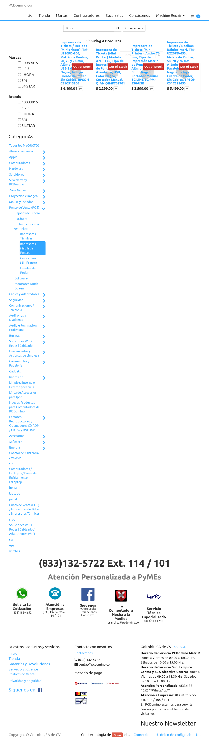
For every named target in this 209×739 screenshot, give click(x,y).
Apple (13, 157)
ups (11, 545)
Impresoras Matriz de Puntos (28, 248)
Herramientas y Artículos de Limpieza (24, 353)
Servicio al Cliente (23, 669)
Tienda (14, 658)
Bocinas (14, 335)
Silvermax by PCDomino (18, 182)
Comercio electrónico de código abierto (166, 734)
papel (13, 499)
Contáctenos (83, 653)
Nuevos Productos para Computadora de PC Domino (24, 407)
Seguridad (16, 300)
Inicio (13, 653)
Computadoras (19, 163)
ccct (12, 463)
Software (21, 278)
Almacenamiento (21, 151)
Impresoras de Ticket (29, 226)
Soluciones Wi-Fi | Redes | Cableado (21, 343)
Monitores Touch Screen (26, 286)
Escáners (21, 218)
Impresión (16, 377)
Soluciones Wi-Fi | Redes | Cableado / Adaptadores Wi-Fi (22, 529)
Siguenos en (22, 689)
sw (11, 539)
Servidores (16, 174)
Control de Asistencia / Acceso (24, 455)
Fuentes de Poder (28, 270)
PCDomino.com (21, 5)
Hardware (16, 168)
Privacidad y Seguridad (25, 680)
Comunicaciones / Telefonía (21, 307)
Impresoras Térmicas (28, 236)
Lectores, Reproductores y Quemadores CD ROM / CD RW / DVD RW (24, 423)
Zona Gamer (17, 190)
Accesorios (16, 436)
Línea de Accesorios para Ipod (23, 395)
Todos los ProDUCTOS (24, 145)
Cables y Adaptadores (24, 294)
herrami (14, 487)
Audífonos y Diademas (17, 317)
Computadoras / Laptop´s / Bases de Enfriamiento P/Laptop (23, 475)
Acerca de (180, 647)
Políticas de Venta (21, 674)
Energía (14, 447)
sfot (12, 519)
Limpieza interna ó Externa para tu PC (22, 385)
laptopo (14, 493)
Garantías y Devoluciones (29, 664)
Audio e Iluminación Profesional (23, 327)
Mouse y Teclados (21, 202)
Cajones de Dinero (27, 213)
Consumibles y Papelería (19, 363)
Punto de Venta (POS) (24, 207)
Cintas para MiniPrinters (29, 260)
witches (14, 551)
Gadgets (15, 371)
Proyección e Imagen (23, 196)
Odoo (117, 735)
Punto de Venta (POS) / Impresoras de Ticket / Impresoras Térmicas (24, 509)
